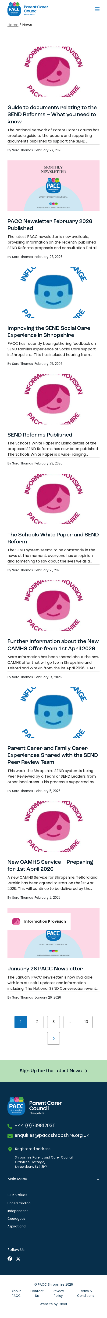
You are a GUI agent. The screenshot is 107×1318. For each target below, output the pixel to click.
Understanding (19, 1203)
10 (86, 1022)
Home (12, 25)
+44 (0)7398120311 (35, 1126)
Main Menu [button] (17, 1179)
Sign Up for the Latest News (51, 1071)
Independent (17, 1211)
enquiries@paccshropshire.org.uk (51, 1136)
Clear (63, 1304)
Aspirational (16, 1226)
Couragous (16, 1218)
